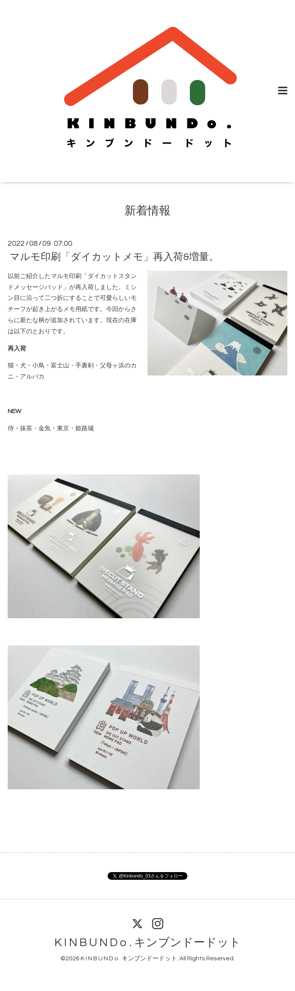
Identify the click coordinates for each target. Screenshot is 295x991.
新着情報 (147, 211)
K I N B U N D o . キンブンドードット (148, 942)
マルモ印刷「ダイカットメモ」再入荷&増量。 (114, 257)
